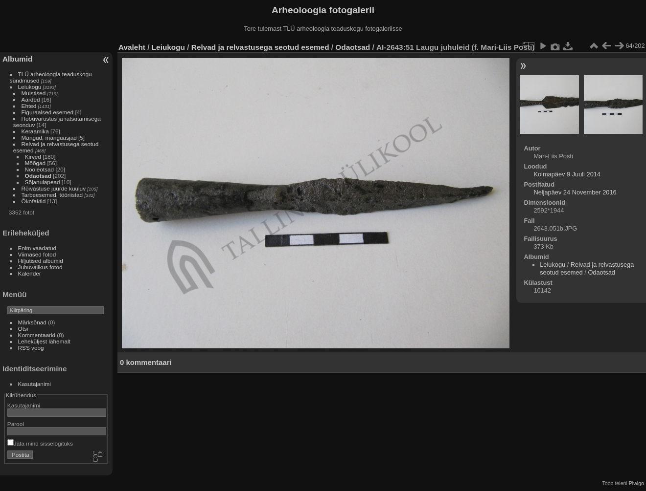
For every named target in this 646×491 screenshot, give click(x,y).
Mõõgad (35, 163)
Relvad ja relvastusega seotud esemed (260, 47)
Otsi (23, 328)
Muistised (34, 93)
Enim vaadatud (37, 248)
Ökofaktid (34, 201)
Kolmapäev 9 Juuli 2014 (566, 174)
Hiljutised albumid (40, 260)
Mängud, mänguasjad (49, 137)
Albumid (17, 59)
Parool (15, 424)
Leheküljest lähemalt (44, 341)
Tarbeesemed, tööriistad (52, 195)
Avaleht (131, 47)
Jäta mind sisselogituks (40, 443)
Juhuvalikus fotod (40, 267)
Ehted (29, 106)
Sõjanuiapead (42, 182)
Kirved (33, 156)
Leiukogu (30, 87)
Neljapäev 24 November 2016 (574, 192)
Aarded (31, 99)
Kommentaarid (37, 335)
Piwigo (636, 483)
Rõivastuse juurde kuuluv (54, 188)
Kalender (29, 273)
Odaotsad (38, 175)
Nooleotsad (39, 169)
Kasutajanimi (34, 384)
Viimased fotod (37, 254)
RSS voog (31, 347)
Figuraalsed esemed (48, 112)
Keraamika (35, 131)
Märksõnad (32, 322)
